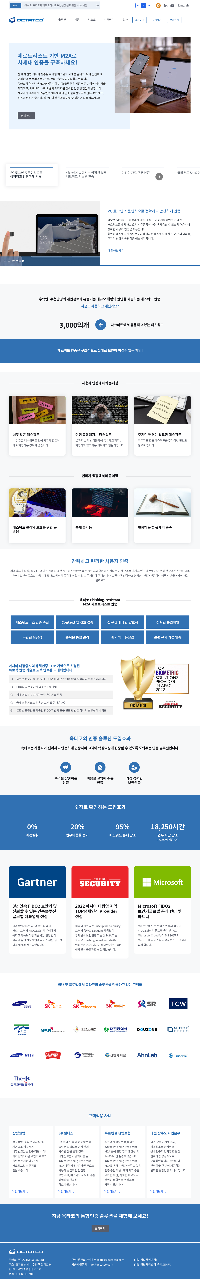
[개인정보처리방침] (145, 1260)
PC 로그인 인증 (14, 261)
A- (138, 5)
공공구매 (139, 20)
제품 (77, 20)
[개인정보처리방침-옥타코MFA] (153, 1264)
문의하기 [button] (26, 116)
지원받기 (109, 20)
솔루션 (62, 20)
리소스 (92, 20)
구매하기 (157, 20)
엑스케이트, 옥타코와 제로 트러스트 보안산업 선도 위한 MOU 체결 (57, 5)
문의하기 (174, 20)
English (183, 5)
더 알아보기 (116, 250)
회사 (125, 20)
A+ (149, 5)
